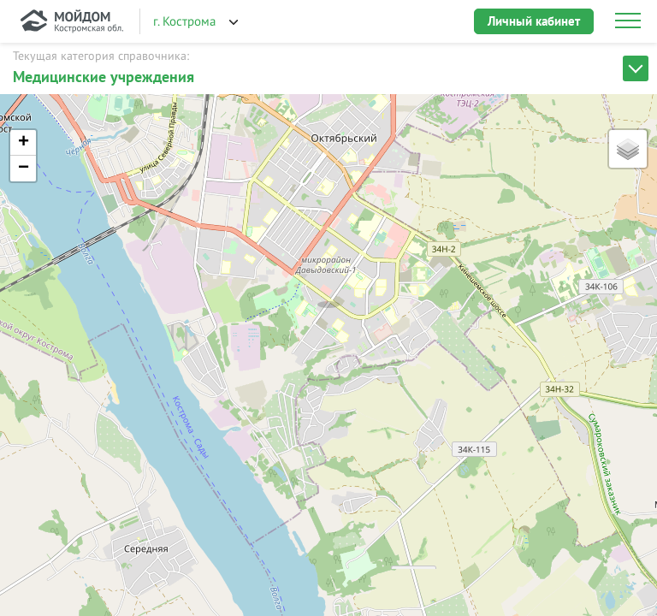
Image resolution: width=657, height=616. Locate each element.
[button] (328, 286)
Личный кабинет (534, 21)
